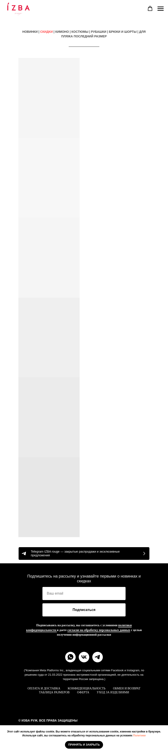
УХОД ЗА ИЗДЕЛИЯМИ (113, 692)
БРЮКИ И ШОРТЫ (123, 31)
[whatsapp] (70, 657)
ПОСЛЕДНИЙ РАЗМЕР (90, 36)
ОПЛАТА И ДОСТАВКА (44, 688)
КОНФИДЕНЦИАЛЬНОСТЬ (87, 688)
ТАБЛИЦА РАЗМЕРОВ (54, 692)
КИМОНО (62, 31)
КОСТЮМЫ (80, 31)
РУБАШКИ (98, 31)
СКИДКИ (46, 31)
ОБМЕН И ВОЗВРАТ (126, 688)
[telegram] (97, 657)
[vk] (84, 657)
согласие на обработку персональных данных (98, 630)
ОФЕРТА (83, 692)
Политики (139, 735)
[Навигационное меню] (161, 9)
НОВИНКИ (30, 31)
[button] (150, 8)
